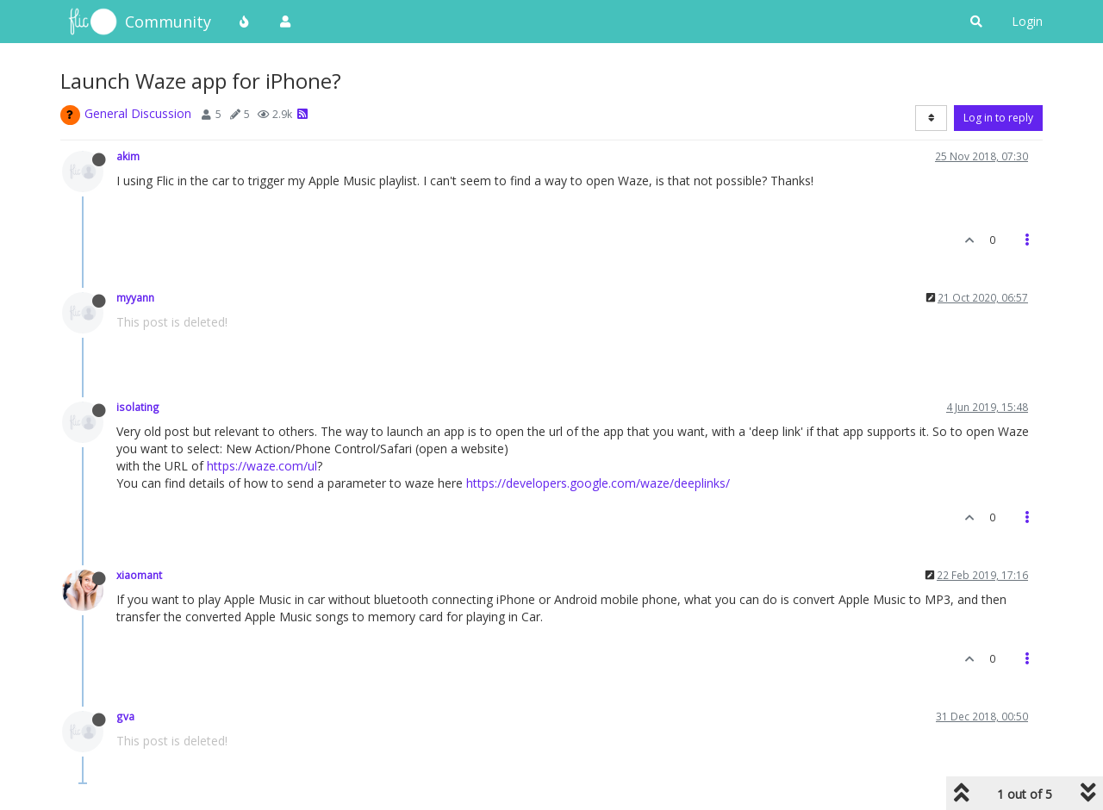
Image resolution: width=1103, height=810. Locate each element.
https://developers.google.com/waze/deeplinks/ (598, 483)
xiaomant (139, 575)
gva (125, 716)
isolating (137, 407)
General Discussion (137, 113)
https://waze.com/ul (262, 466)
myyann (135, 297)
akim (128, 156)
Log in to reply (998, 117)
